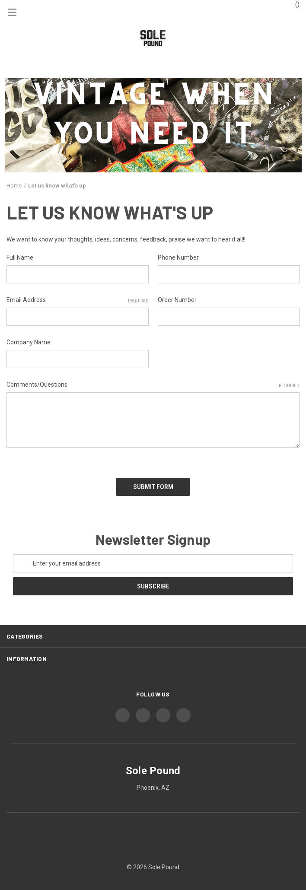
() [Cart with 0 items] (293, 4)
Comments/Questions (153, 385)
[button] (153, 98)
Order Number (177, 299)
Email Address (77, 300)
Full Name (19, 257)
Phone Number (178, 257)
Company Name (28, 342)
